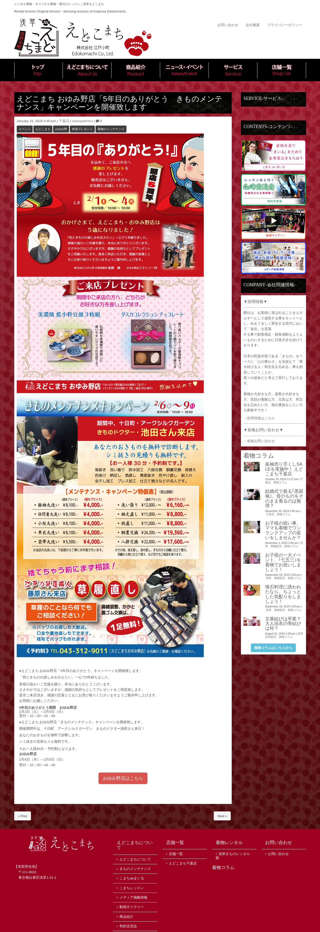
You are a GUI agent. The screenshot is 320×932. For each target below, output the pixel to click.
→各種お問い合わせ (259, 441)
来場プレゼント (82, 129)
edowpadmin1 (82, 121)
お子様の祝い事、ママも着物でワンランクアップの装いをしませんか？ (283, 530)
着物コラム (280, 482)
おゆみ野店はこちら (123, 778)
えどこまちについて (87, 70)
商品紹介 (135, 70)
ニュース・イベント (184, 70)
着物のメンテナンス (111, 129)
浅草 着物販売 (275, 577)
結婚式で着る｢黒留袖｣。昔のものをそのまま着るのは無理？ (284, 498)
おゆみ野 (61, 129)
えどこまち (42, 129)
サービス (233, 70)
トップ (38, 70)
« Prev (22, 816)
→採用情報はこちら (259, 418)
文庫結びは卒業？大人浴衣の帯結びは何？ (283, 623)
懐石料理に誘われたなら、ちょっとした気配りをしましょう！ (283, 594)
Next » (222, 816)
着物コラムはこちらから (273, 648)
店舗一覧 (281, 70)
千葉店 (64, 121)
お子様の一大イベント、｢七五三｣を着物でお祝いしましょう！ (283, 562)
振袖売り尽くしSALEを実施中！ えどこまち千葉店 (284, 469)
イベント (25, 129)
